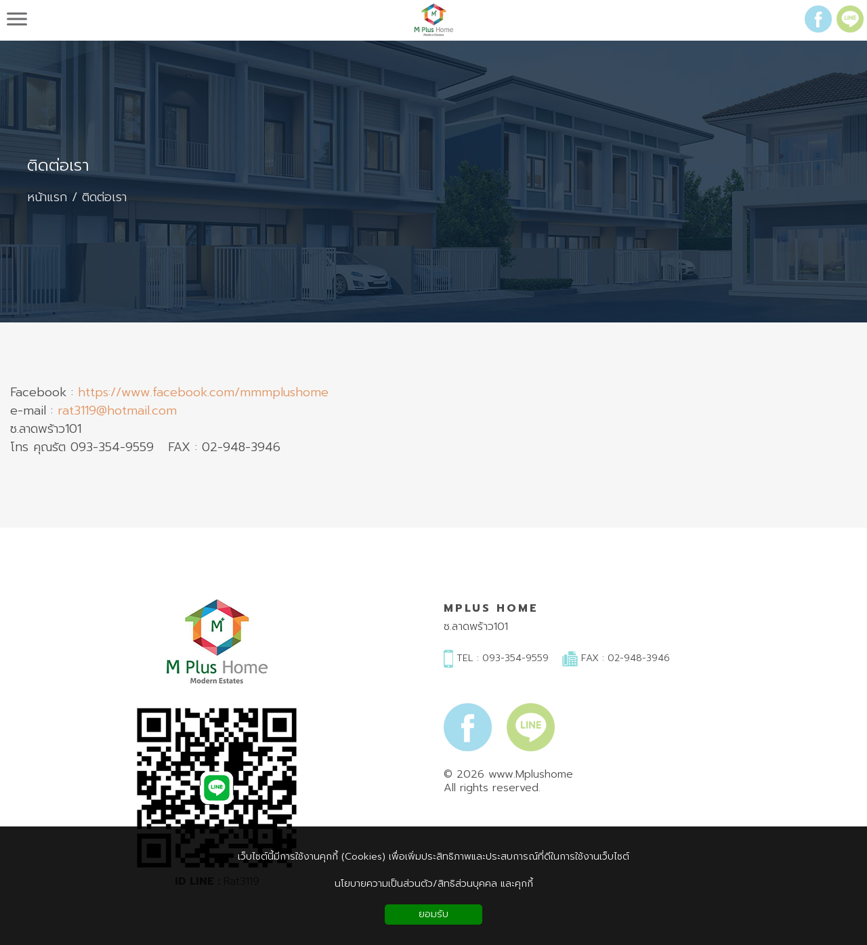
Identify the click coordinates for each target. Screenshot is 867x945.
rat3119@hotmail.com (117, 411)
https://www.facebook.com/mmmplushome (203, 392)
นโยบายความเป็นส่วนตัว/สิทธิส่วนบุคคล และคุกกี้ (434, 884)
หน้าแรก (47, 197)
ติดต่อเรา (58, 165)
